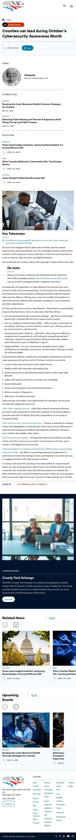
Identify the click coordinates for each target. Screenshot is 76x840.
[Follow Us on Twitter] (56, 836)
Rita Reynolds (29, 75)
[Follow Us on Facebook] (60, 836)
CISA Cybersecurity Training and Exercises (22, 423)
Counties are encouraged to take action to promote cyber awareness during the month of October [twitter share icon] (37, 241)
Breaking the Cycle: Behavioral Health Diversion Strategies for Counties (31, 105)
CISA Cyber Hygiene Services (16, 408)
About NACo (37, 789)
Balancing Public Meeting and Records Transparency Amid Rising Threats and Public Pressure (31, 121)
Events (46, 796)
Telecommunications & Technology (32, 484)
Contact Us (8, 803)
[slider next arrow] (16, 624)
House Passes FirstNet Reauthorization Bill (23, 177)
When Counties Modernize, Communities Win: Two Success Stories (32, 163)
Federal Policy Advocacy (36, 812)
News (9, 20)
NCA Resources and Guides (15, 437)
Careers (59, 808)
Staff (34, 805)
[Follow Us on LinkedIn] (64, 836)
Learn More (8, 599)
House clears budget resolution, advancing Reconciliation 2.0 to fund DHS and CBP (32, 146)
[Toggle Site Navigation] (71, 6)
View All (52, 617)
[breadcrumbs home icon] (3, 19)
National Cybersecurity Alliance (50, 278)
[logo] (13, 10)
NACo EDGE (37, 794)
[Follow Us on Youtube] (68, 836)
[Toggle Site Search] (64, 6)
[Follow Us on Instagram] (73, 836)
